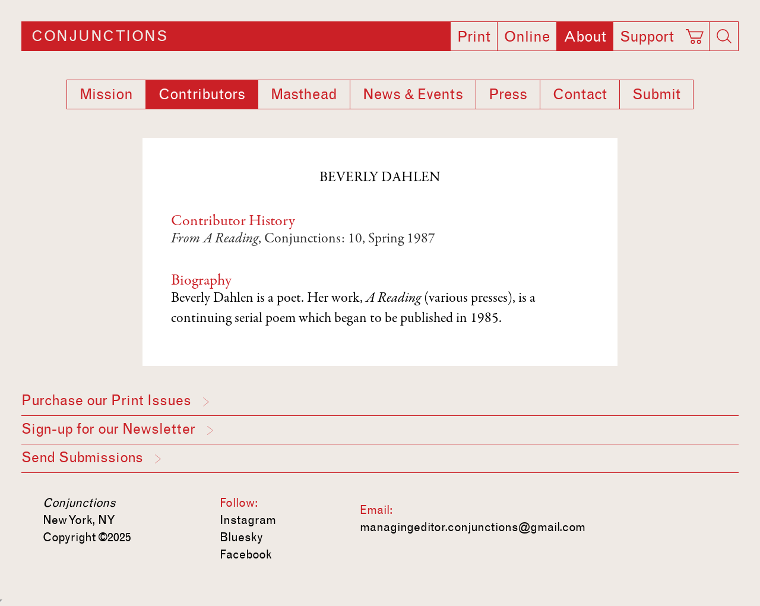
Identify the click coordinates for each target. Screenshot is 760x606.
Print (473, 37)
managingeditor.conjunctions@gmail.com (472, 527)
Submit (656, 94)
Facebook (246, 554)
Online (527, 37)
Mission (106, 94)
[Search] (724, 36)
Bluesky (241, 537)
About (584, 37)
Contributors (202, 94)
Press (508, 94)
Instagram (248, 520)
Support (647, 37)
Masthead (304, 94)
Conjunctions (99, 36)
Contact (580, 94)
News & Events (413, 94)
